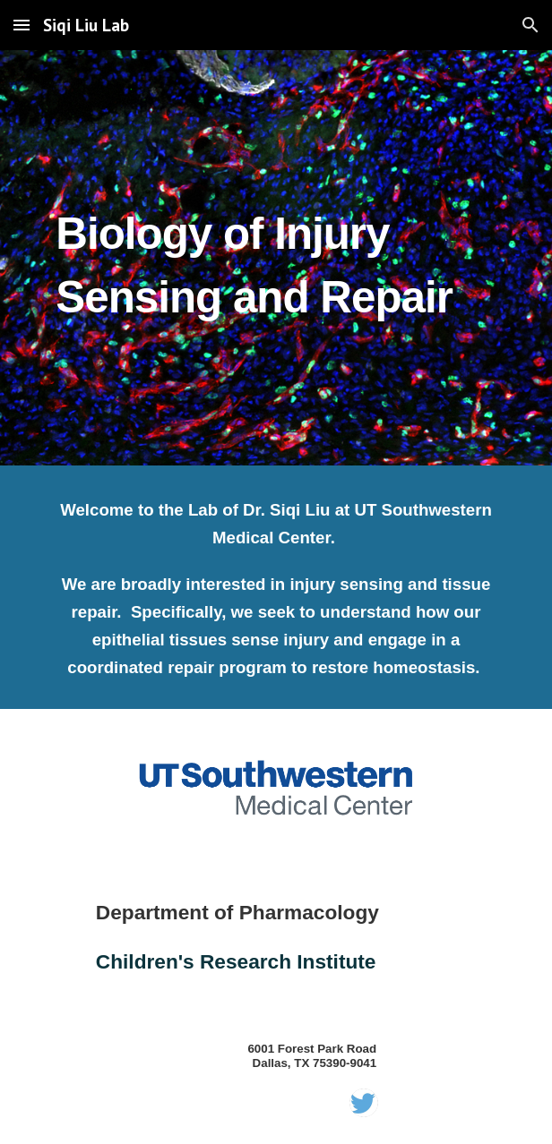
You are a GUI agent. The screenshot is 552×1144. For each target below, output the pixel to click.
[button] (21, 24)
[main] (275, 257)
